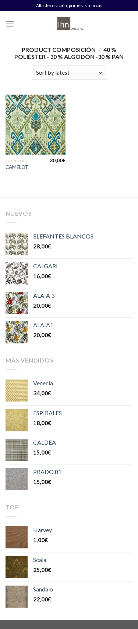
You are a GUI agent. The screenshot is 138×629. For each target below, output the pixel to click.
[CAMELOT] (36, 125)
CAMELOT (17, 167)
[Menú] (10, 24)
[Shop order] (69, 73)
